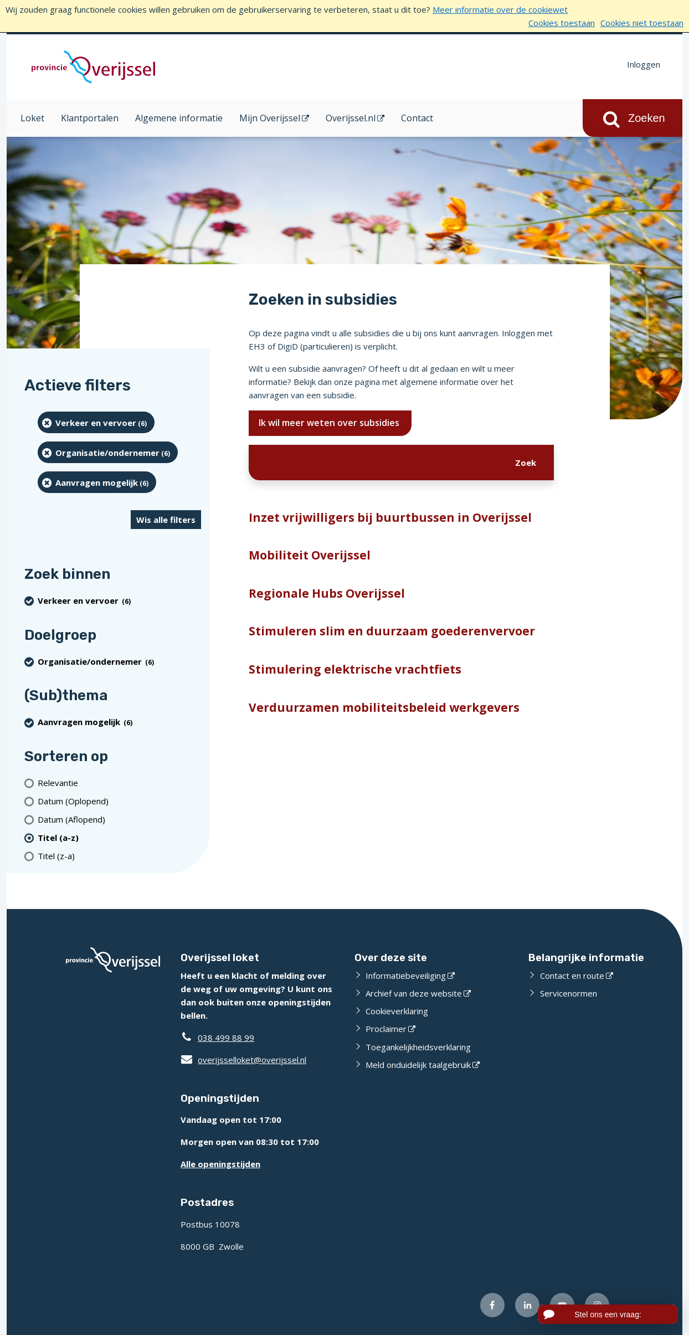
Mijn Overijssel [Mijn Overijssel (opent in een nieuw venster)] (269, 118)
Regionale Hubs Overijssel (327, 593)
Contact (417, 118)
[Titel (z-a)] (119, 855)
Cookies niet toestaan (641, 22)
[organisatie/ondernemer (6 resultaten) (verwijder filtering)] (108, 452)
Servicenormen (568, 993)
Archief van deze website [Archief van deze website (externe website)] (414, 993)
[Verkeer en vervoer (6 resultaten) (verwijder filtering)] (96, 422)
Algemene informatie (179, 118)
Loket (32, 118)
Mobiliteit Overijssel (310, 555)
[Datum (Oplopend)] (119, 801)
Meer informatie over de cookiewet (500, 9)
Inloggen (643, 64)
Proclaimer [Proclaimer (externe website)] (386, 1028)
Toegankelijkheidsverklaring (418, 1046)
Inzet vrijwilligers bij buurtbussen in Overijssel (390, 517)
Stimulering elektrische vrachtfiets (355, 669)
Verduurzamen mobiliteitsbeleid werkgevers (384, 707)
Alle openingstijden (220, 1163)
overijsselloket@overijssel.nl (243, 1059)
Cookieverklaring (397, 1010)
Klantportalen (90, 118)
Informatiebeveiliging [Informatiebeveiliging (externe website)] (406, 975)
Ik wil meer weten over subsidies (330, 423)
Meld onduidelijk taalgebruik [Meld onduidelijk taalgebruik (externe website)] (418, 1064)
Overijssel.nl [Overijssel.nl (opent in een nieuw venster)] (351, 118)
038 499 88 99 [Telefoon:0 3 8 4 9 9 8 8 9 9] (226, 1037)
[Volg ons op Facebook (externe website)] (492, 1305)
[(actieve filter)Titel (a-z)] (119, 837)
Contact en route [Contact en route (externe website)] (572, 975)
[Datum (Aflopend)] (119, 819)
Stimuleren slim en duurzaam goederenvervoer (392, 631)
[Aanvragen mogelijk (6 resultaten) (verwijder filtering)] (97, 482)
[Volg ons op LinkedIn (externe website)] (527, 1305)
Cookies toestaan (561, 22)
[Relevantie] (119, 782)
